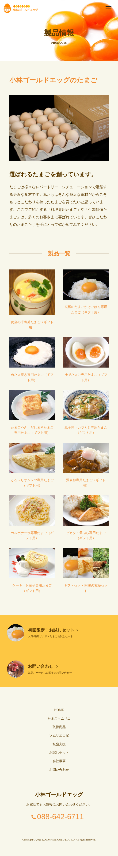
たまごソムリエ (59, 718)
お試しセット (59, 752)
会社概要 (59, 761)
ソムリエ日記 (59, 735)
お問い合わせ (43, 666)
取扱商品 (59, 727)
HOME (59, 710)
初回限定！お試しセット (53, 630)
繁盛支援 (59, 744)
